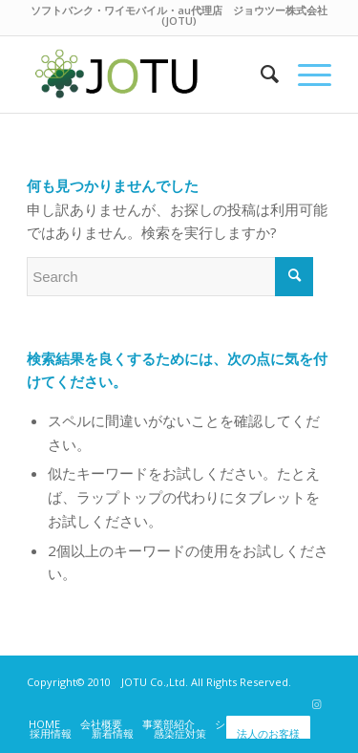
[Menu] (305, 74)
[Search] (260, 74)
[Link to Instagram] (317, 704)
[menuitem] (260, 74)
